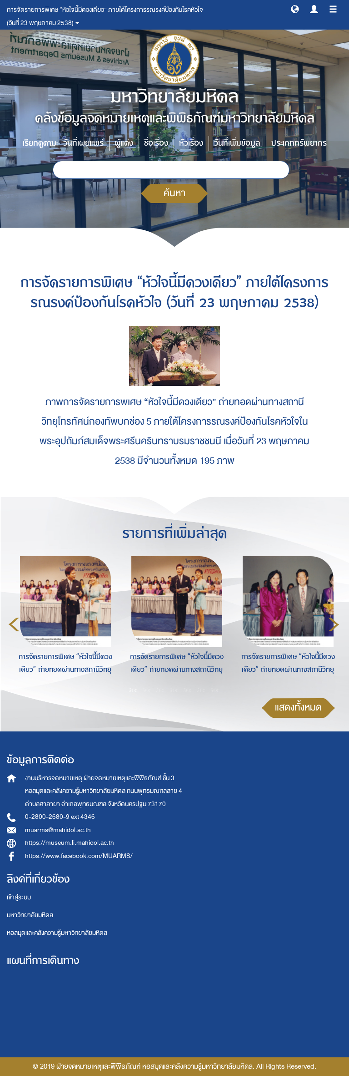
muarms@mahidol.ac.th (58, 830)
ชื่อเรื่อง (156, 143)
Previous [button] (14, 624)
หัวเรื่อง (191, 143)
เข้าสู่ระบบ (19, 897)
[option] (63, 623)
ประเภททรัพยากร (299, 143)
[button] (295, 8)
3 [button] (160, 690)
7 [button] (214, 690)
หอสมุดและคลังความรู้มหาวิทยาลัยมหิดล (57, 933)
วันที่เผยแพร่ (83, 143)
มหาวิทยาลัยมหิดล (30, 915)
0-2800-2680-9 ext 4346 (60, 816)
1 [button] (133, 690)
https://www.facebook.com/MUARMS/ (79, 856)
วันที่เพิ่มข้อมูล (237, 143)
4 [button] (174, 690)
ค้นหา (174, 193)
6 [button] (201, 690)
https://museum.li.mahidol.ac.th (69, 842)
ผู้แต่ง (124, 143)
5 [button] (187, 690)
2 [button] (146, 690)
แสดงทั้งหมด (298, 707)
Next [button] (333, 624)
